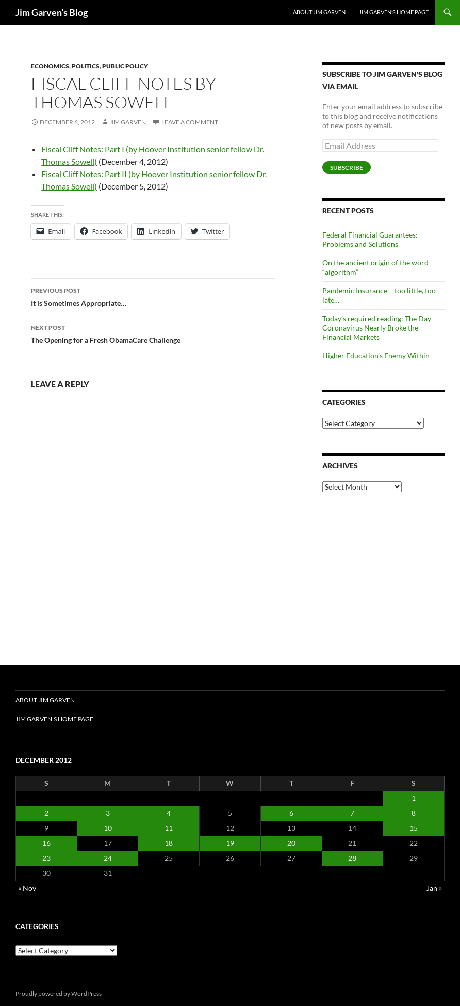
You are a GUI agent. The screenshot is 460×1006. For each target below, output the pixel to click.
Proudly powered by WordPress (58, 993)
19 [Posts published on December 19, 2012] (230, 843)
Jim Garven (127, 122)
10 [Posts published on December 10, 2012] (108, 828)
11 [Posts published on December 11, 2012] (169, 828)
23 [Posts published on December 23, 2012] (46, 858)
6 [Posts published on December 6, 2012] (291, 813)
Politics (86, 66)
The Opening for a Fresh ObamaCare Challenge (153, 333)
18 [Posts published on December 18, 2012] (169, 843)
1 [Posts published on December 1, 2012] (414, 798)
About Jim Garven (319, 12)
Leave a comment (189, 122)
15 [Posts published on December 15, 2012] (413, 828)
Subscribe (346, 167)
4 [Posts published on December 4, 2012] (169, 813)
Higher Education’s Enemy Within (376, 355)
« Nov (27, 888)
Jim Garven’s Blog (51, 12)
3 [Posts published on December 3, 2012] (108, 813)
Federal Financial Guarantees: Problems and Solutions (370, 239)
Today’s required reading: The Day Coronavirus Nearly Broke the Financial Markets (376, 327)
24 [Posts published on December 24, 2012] (108, 858)
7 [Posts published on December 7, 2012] (352, 813)
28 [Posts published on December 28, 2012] (352, 858)
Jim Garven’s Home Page (394, 12)
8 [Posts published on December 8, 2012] (414, 813)
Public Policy (125, 66)
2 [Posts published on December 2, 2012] (46, 813)
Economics (50, 66)
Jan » (434, 888)
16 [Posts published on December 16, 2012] (46, 843)
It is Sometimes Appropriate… (153, 296)
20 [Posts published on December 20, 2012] (291, 843)
